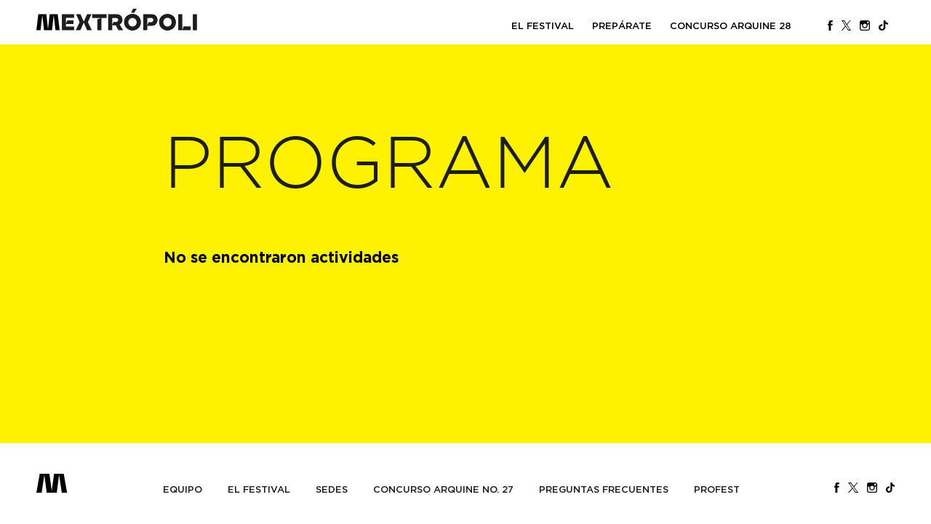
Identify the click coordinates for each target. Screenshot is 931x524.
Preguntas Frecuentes (603, 489)
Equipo (182, 489)
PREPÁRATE (622, 26)
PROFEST (717, 489)
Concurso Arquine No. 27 (443, 489)
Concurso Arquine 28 (730, 26)
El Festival (542, 26)
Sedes (332, 489)
